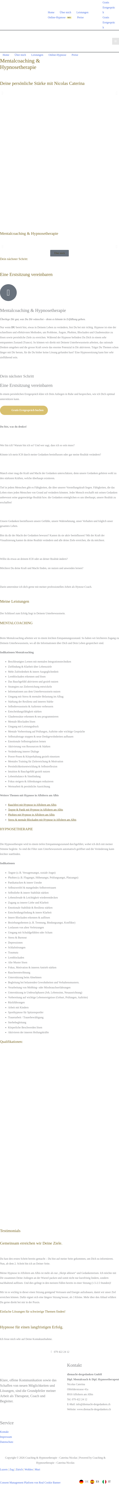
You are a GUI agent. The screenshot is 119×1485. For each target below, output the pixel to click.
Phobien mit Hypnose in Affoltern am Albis (31, 814)
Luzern (4, 1469)
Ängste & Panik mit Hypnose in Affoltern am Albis (35, 809)
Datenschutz (6, 1441)
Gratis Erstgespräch (109, 22)
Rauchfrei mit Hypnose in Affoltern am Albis (32, 804)
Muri (37, 1469)
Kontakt (4, 1431)
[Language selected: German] (95, 1481)
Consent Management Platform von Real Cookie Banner (30, 1482)
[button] (2, 93)
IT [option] (109, 1481)
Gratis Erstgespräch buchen (24, 410)
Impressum (6, 1436)
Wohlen (29, 1469)
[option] (95, 1482)
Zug (12, 1469)
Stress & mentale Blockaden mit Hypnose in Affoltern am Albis (42, 819)
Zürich (19, 1469)
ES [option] (97, 1481)
